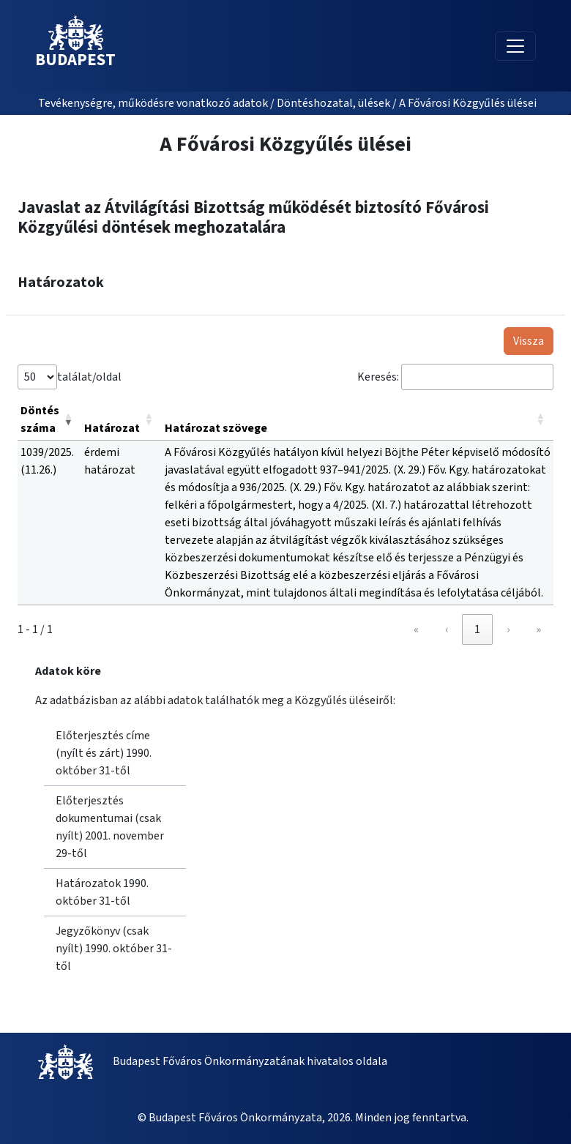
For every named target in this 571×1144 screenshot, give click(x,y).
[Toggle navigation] (515, 46)
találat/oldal (89, 377)
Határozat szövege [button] (216, 428)
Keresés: (378, 377)
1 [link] (477, 629)
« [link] (416, 629)
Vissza (528, 341)
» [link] (538, 629)
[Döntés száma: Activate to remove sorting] (49, 420)
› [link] (508, 629)
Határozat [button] (112, 428)
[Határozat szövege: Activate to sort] (357, 420)
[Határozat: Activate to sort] (121, 420)
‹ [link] (446, 629)
